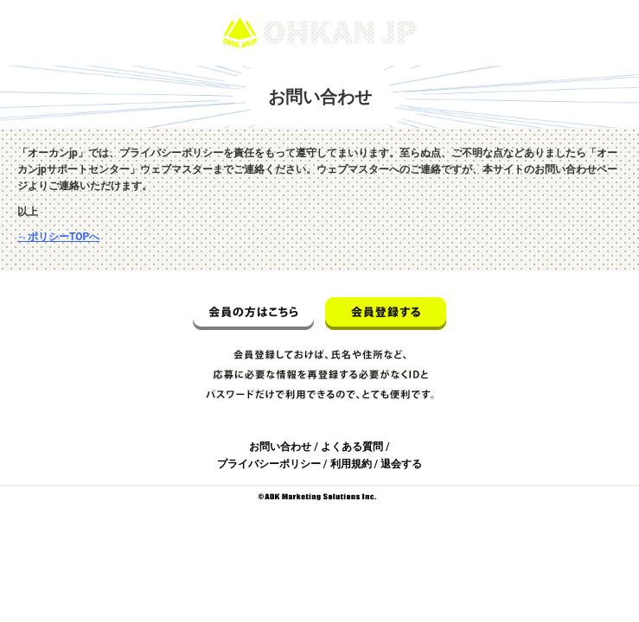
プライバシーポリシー (269, 464)
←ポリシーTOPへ (58, 237)
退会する (401, 464)
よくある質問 (352, 447)
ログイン (602, 8)
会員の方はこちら (253, 313)
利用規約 (351, 464)
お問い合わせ (280, 447)
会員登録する (385, 313)
